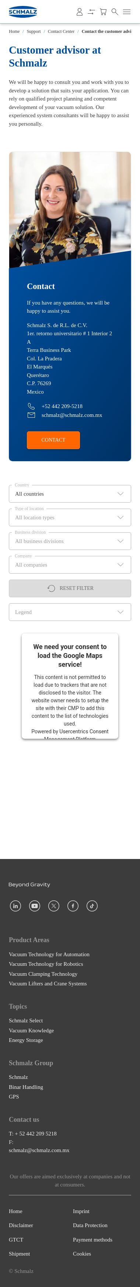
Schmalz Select (26, 1020)
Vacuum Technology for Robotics (46, 964)
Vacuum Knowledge (31, 1030)
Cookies (82, 1254)
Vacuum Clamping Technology (43, 974)
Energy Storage (26, 1040)
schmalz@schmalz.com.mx (39, 1150)
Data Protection (90, 1225)
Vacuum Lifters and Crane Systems (48, 984)
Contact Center (61, 31)
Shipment (19, 1254)
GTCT (16, 1240)
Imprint (81, 1211)
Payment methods (92, 1240)
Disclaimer (21, 1225)
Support (34, 31)
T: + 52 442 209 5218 (33, 1134)
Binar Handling (26, 1087)
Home (14, 31)
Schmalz (18, 1077)
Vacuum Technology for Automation (49, 954)
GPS (14, 1097)
